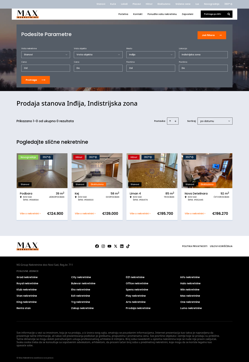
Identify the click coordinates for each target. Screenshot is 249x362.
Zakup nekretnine (82, 306)
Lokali (124, 4)
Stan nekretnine (27, 294)
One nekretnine (190, 300)
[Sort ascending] (170, 119)
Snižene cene (182, 4)
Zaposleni (187, 14)
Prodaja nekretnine (138, 306)
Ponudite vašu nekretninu (162, 14)
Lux (197, 4)
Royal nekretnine (27, 281)
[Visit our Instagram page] (103, 244)
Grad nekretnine (27, 275)
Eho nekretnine (80, 287)
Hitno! (149, 4)
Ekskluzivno (164, 4)
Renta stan (24, 306)
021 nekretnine (135, 275)
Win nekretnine (189, 287)
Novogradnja (211, 4)
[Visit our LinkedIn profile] (122, 244)
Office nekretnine (137, 281)
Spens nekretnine (137, 287)
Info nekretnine (190, 275)
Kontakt (137, 14)
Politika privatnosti (194, 244)
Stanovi (101, 4)
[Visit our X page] (116, 244)
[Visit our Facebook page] (97, 244)
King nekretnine (27, 300)
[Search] (228, 14)
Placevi (137, 4)
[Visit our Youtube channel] (109, 244)
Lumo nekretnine (191, 306)
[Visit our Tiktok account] (128, 244)
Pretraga (35, 77)
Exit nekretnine (80, 294)
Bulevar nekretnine (83, 281)
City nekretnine (81, 275)
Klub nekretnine (27, 287)
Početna (123, 14)
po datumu (207, 119)
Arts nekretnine (136, 300)
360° (228, 4)
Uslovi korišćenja (221, 244)
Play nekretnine (136, 294)
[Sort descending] (175, 119)
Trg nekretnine (80, 300)
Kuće (113, 4)
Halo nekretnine (190, 281)
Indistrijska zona (191, 52)
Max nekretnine (190, 294)
